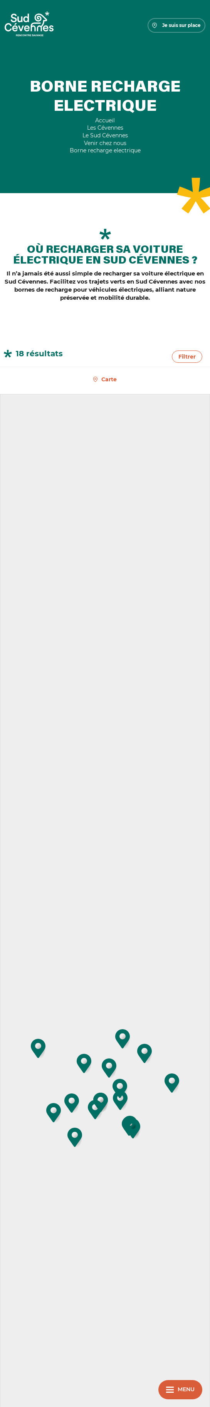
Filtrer (187, 356)
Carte (109, 379)
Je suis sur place (176, 25)
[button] (74, 1137)
